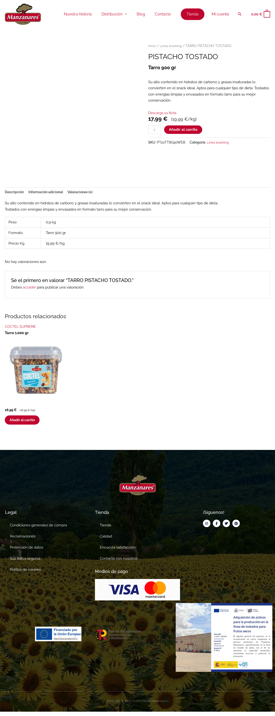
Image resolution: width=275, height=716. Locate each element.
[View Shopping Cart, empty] (260, 14)
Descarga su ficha (163, 113)
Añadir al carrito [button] (28, 422)
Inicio (152, 46)
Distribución (119, 14)
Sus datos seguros (25, 563)
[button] (239, 14)
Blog (146, 14)
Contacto (167, 14)
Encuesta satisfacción (117, 552)
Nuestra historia (87, 14)
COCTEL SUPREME (21, 327)
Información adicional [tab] (49, 192)
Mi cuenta (221, 14)
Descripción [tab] (15, 192)
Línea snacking (171, 46)
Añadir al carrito (184, 130)
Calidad (106, 540)
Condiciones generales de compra (38, 529)
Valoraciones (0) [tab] (87, 192)
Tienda (105, 529)
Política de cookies (25, 574)
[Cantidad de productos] (154, 130)
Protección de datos (26, 552)
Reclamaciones (22, 540)
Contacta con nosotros (118, 563)
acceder (29, 288)
